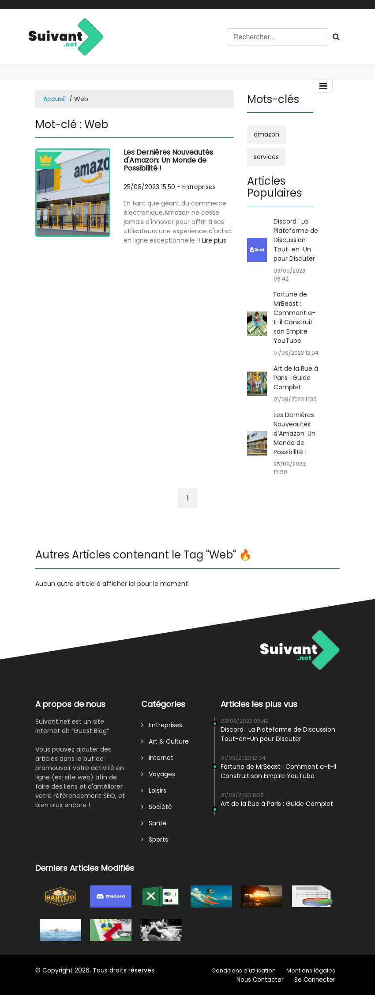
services (266, 156)
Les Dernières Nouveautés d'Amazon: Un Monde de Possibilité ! (168, 160)
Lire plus (214, 240)
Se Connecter (314, 980)
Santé (154, 823)
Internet (157, 757)
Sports (154, 839)
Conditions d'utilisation (243, 970)
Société (156, 806)
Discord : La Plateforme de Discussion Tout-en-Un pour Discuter (296, 240)
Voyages (158, 774)
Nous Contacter (260, 980)
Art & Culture (165, 741)
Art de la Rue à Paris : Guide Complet (296, 377)
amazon (266, 134)
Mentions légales (310, 970)
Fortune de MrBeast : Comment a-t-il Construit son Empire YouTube (294, 317)
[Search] (277, 37)
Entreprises (199, 186)
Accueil (54, 99)
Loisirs (153, 790)
